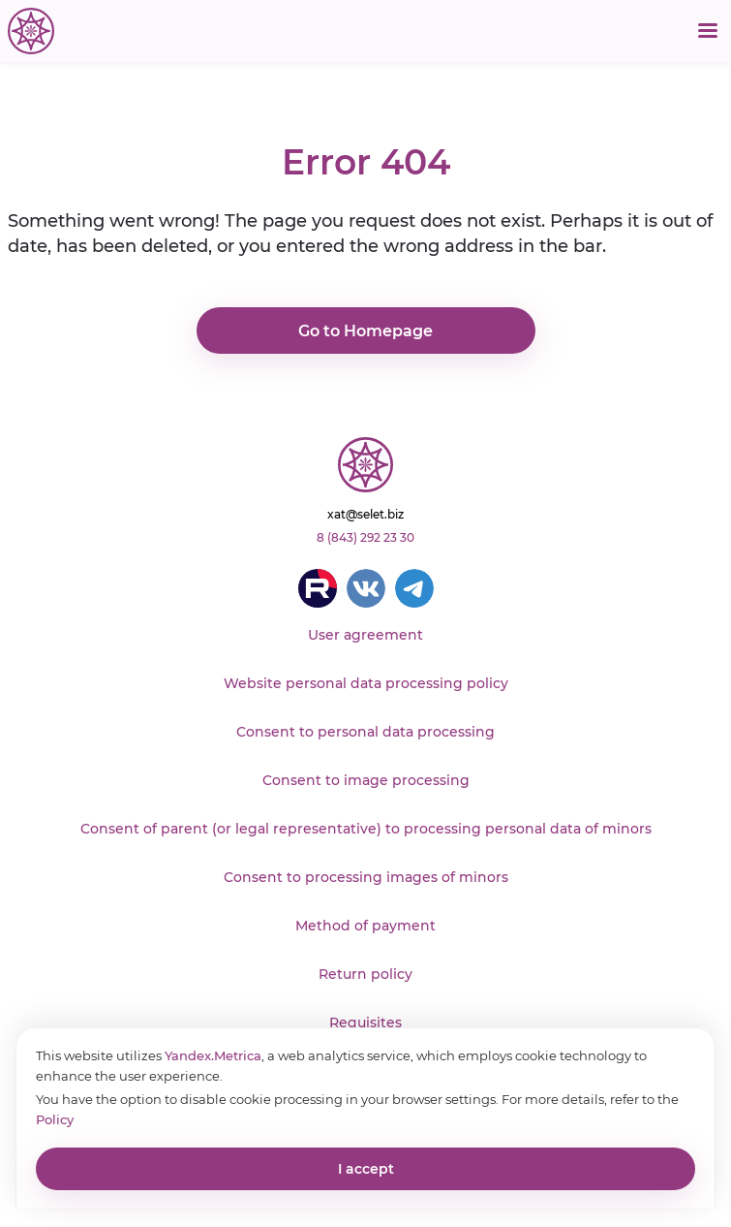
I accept (366, 1169)
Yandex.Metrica (213, 1055)
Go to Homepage (365, 331)
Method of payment (365, 925)
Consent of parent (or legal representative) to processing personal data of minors (366, 828)
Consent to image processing (366, 780)
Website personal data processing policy (366, 683)
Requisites (365, 1022)
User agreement (365, 635)
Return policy (365, 974)
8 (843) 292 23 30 (365, 537)
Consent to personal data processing (365, 731)
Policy (55, 1119)
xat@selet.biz (365, 514)
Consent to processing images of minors (366, 877)
